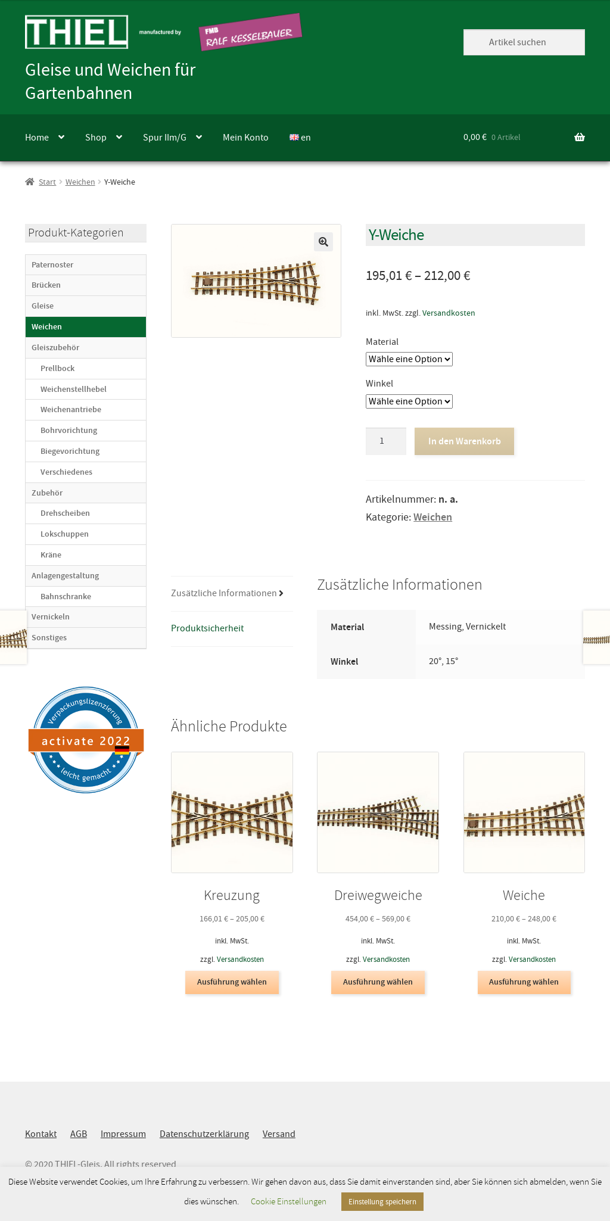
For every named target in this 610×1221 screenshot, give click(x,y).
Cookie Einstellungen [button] (288, 1201)
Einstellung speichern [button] (382, 1202)
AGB (78, 1134)
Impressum (123, 1134)
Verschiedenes (66, 472)
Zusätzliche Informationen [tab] (224, 593)
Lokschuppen (65, 534)
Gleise (43, 306)
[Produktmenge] (386, 441)
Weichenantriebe (71, 409)
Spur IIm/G (164, 138)
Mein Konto (246, 138)
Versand (279, 1134)
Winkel (379, 384)
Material (382, 342)
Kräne (51, 554)
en (300, 138)
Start (47, 181)
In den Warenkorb (464, 441)
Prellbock (57, 368)
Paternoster (52, 264)
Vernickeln (51, 616)
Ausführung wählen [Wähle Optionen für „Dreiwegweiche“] (378, 982)
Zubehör (47, 493)
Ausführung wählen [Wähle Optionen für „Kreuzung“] (232, 982)
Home (37, 138)
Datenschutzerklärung (204, 1134)
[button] (323, 241)
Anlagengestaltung (65, 575)
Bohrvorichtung (69, 430)
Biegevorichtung (70, 451)
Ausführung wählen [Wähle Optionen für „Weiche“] (524, 982)
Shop (96, 138)
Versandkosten (448, 312)
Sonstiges (49, 637)
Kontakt (41, 1134)
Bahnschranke (66, 596)
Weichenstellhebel (74, 389)
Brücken (46, 285)
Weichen (80, 181)
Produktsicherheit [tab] (207, 628)
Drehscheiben (65, 513)
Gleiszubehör (55, 347)
